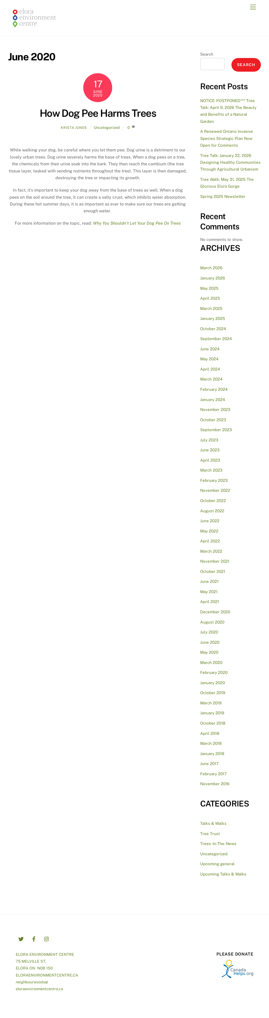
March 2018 (211, 743)
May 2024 (209, 359)
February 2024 (214, 389)
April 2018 (209, 733)
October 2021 (212, 571)
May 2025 (209, 288)
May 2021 (209, 591)
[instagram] (47, 938)
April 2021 (209, 601)
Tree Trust (210, 833)
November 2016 (214, 784)
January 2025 (212, 318)
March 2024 (211, 379)
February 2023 (214, 480)
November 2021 (214, 561)
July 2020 (209, 632)
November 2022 (215, 490)
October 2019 (212, 692)
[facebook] (34, 938)
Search (206, 54)
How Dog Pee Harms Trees (98, 113)
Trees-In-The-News (218, 843)
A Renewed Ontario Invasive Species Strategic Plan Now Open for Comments (226, 138)
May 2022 (209, 531)
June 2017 (209, 763)
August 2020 (212, 622)
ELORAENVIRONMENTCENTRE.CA (47, 975)
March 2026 (211, 268)
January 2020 (212, 683)
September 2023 (216, 430)
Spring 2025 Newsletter (222, 196)
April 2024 (210, 369)
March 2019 (210, 703)
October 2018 (212, 723)
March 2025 (211, 308)
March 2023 (211, 470)
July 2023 (209, 440)
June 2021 (209, 581)
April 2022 (210, 541)
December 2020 (215, 612)
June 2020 (209, 642)
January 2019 (212, 713)
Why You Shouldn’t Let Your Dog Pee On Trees (137, 223)
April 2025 (210, 298)
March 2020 (211, 662)
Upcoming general (217, 864)
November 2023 (215, 409)
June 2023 (210, 450)
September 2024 (216, 338)
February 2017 (213, 774)
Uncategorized (107, 127)
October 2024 (213, 328)
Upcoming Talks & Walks (223, 874)
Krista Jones (74, 128)
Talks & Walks (213, 823)
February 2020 (213, 672)
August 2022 (212, 511)
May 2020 (209, 652)
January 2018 (212, 753)
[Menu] (253, 7)
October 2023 (213, 420)
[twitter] (21, 938)
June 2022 (209, 521)
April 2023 (210, 460)
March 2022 (211, 551)
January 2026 (212, 278)
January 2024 (212, 399)
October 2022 (213, 500)
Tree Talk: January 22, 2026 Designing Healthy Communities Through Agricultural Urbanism (230, 162)
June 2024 (210, 349)
